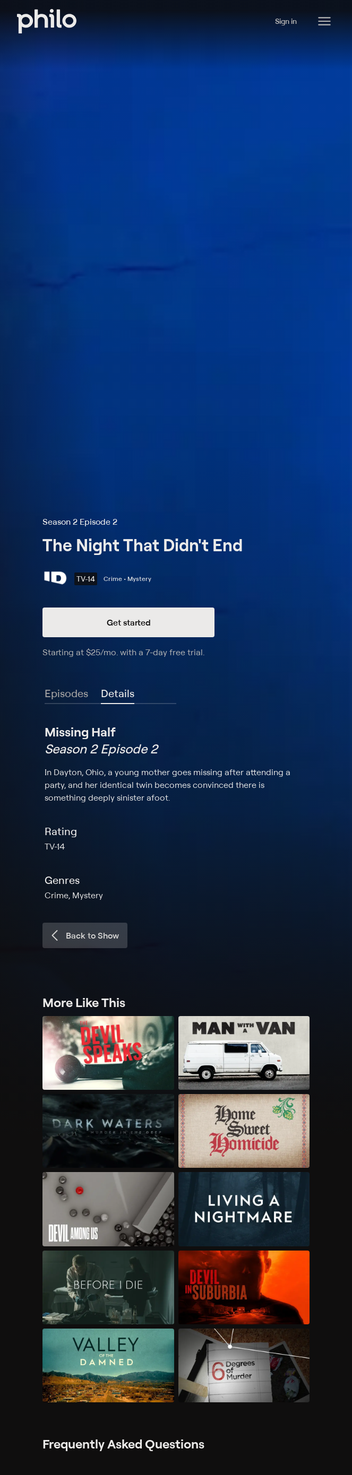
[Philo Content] (324, 21)
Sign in (286, 20)
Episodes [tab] (66, 693)
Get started (129, 622)
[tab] (117, 694)
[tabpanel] (176, 812)
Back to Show (84, 935)
